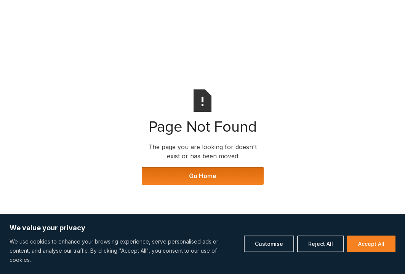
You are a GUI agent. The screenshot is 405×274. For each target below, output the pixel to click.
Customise (269, 244)
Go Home (202, 176)
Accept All (371, 244)
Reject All (320, 244)
